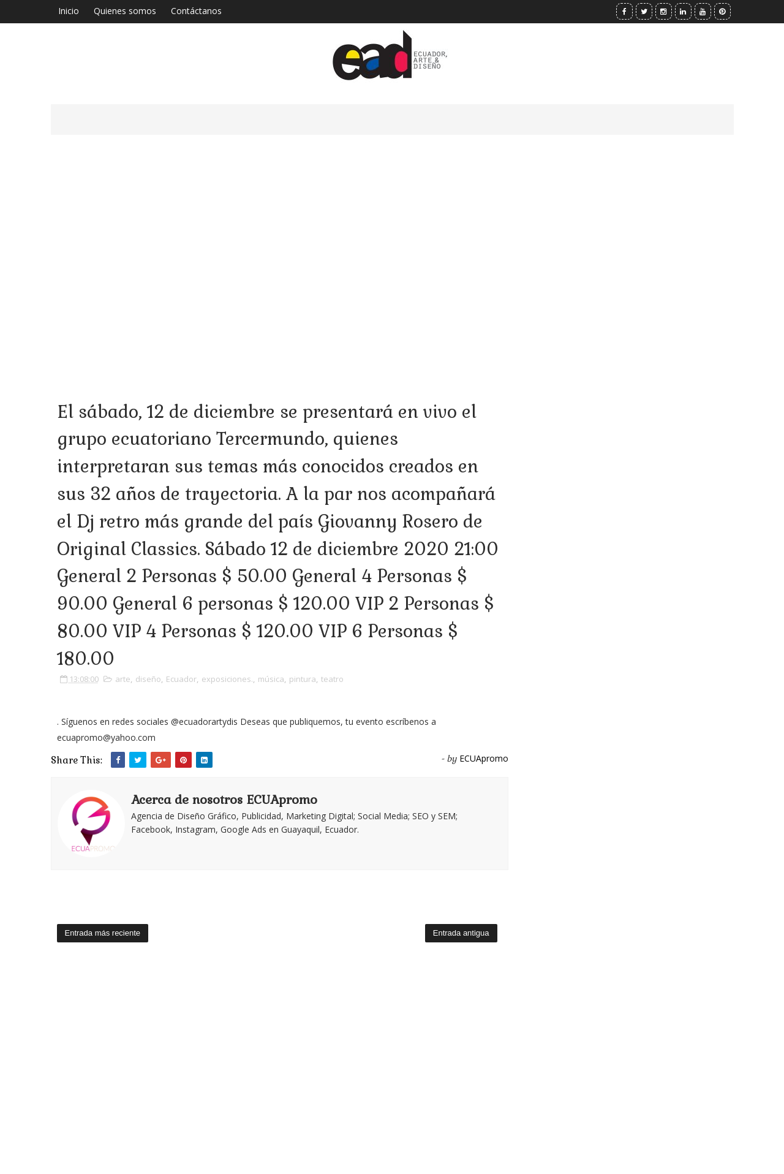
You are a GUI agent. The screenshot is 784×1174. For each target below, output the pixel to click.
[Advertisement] (279, 251)
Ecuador (181, 678)
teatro (332, 678)
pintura (302, 678)
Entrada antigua (461, 932)
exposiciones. (227, 678)
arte (122, 678)
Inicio (68, 11)
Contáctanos (196, 11)
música (271, 678)
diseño (148, 678)
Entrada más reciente (103, 932)
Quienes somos (125, 11)
